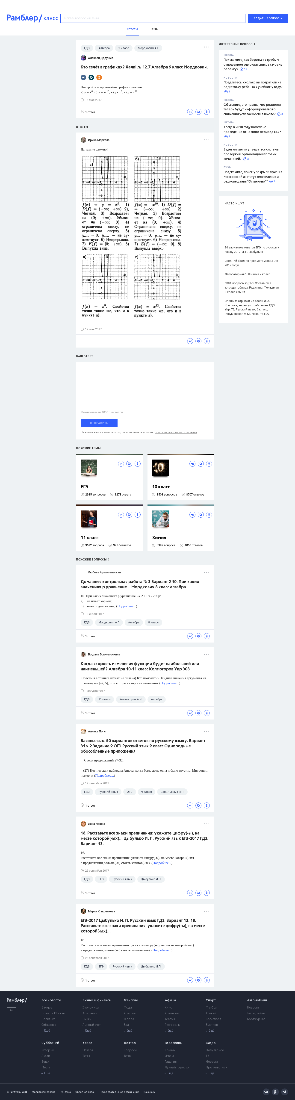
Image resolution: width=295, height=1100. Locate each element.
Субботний (50, 1043)
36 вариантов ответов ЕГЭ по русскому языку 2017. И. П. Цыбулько (252, 250)
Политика (48, 1019)
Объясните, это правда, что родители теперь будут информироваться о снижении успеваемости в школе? (252, 109)
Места (45, 1067)
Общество (48, 1024)
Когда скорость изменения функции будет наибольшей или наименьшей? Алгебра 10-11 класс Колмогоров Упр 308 (140, 666)
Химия (159, 538)
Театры (170, 1019)
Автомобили (257, 1000)
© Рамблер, (14, 1092)
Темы (86, 1056)
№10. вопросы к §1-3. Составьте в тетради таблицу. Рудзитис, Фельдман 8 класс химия (252, 287)
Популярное (215, 1050)
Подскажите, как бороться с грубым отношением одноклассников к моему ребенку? (253, 64)
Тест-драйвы (256, 1013)
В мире (46, 1007)
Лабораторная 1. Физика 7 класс (247, 274)
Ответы (88, 1050)
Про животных (216, 1067)
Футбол (211, 1007)
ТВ (207, 1056)
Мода (128, 1007)
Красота (130, 1013)
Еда (126, 1024)
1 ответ (88, 112)
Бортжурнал (256, 1019)
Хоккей (211, 1013)
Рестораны (172, 1024)
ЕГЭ (84, 487)
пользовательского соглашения (176, 432)
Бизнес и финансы (97, 1000)
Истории (47, 1050)
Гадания (171, 1061)
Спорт (211, 1000)
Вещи (45, 1061)
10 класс (161, 487)
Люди (45, 1056)
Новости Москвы (53, 1013)
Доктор (130, 1043)
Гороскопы (174, 1043)
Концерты (172, 1013)
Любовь (130, 1019)
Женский (131, 1000)
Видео (211, 1043)
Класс (87, 1043)
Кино (168, 1007)
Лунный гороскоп (178, 1067)
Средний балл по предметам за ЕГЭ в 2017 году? (251, 263)
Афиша (170, 1000)
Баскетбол (213, 1019)
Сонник (170, 1050)
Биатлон (212, 1024)
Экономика (91, 1007)
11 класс (89, 538)
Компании (90, 1013)
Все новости (51, 1000)
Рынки (87, 1019)
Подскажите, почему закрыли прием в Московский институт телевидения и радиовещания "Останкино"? (253, 177)
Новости (253, 1007)
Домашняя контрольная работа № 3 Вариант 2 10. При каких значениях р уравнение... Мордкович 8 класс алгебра (140, 584)
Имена (169, 1056)
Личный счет (92, 1024)
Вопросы (130, 1050)
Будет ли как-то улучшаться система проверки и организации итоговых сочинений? (251, 154)
